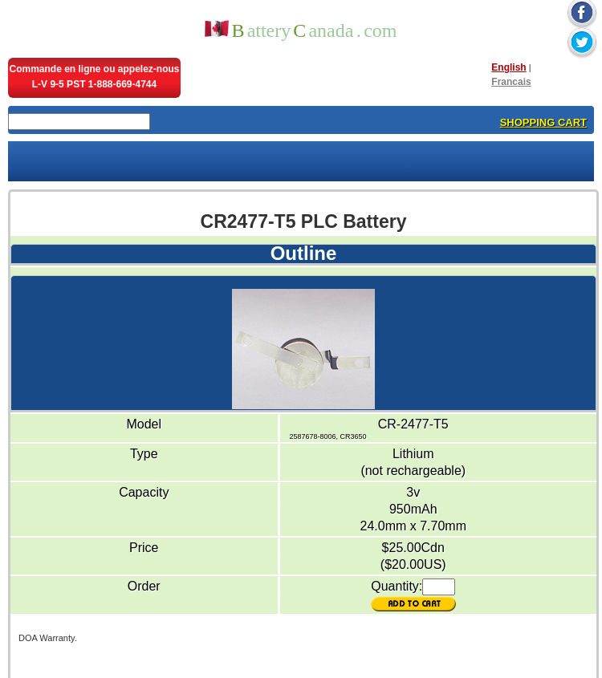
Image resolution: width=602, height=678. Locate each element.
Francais (511, 81)
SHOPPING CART (543, 122)
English (508, 67)
